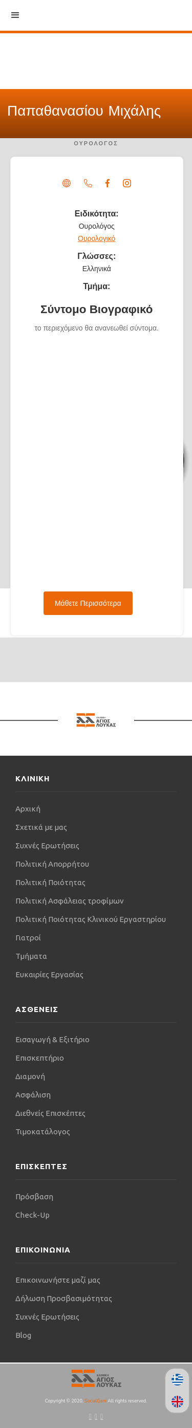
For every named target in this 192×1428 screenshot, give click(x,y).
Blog (23, 1335)
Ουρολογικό (96, 238)
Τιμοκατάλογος (42, 1131)
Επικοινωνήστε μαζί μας (57, 1280)
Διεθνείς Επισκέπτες (50, 1113)
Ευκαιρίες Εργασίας (49, 974)
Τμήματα (31, 956)
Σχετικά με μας (41, 827)
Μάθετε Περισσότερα (88, 603)
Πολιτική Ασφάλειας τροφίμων (69, 900)
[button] (15, 15)
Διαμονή (30, 1076)
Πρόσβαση (34, 1196)
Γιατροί (28, 937)
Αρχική (27, 808)
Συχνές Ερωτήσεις (47, 845)
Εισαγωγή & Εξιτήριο (52, 1039)
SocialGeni (96, 1401)
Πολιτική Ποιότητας (50, 882)
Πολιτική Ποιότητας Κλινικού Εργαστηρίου (90, 919)
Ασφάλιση (33, 1094)
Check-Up (32, 1215)
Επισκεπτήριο (39, 1057)
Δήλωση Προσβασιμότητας (63, 1298)
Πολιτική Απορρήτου (52, 864)
